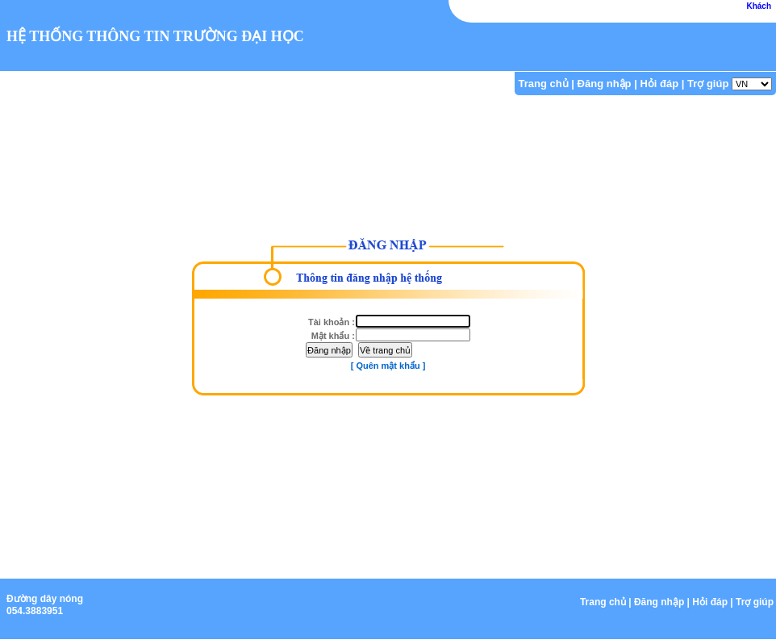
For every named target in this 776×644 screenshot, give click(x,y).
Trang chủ (544, 83)
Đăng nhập (605, 83)
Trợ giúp (707, 83)
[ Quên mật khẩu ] (388, 365)
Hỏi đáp (659, 83)
